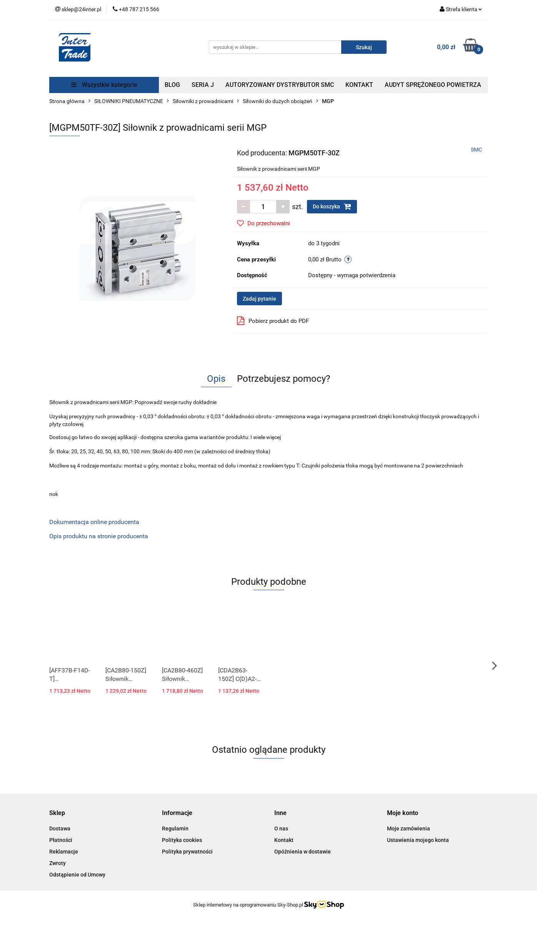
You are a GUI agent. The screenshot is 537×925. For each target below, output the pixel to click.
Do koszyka (332, 206)
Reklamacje (63, 851)
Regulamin (175, 828)
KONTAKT (359, 84)
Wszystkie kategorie (104, 84)
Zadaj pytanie (259, 299)
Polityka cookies (182, 840)
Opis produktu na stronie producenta (98, 536)
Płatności (60, 840)
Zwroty (57, 863)
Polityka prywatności (187, 851)
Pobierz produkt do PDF (273, 320)
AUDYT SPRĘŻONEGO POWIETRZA (433, 84)
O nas (281, 828)
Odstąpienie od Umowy (77, 875)
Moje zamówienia (408, 828)
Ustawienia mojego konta (418, 840)
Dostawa (59, 828)
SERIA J (203, 84)
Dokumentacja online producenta (94, 522)
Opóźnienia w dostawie (302, 851)
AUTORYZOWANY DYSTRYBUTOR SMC (279, 84)
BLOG (172, 84)
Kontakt (284, 840)
